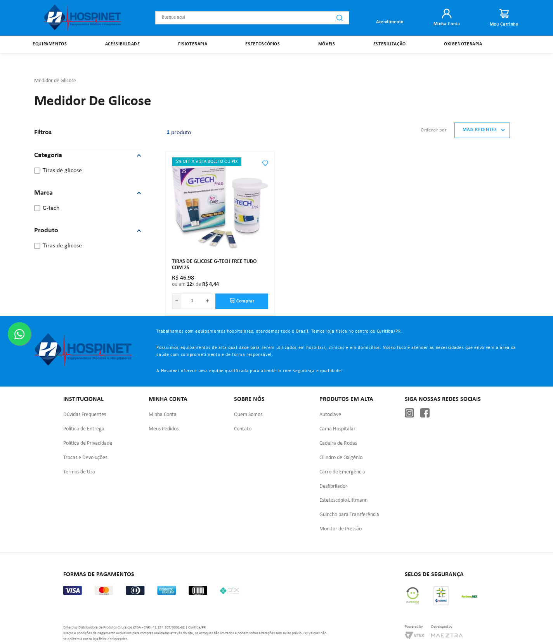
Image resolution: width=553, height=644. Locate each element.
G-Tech (51, 191)
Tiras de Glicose (62, 153)
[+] (207, 283)
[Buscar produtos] (339, 18)
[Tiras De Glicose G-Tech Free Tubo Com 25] (220, 215)
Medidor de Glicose (55, 63)
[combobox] (252, 17)
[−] (176, 283)
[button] (87, 137)
